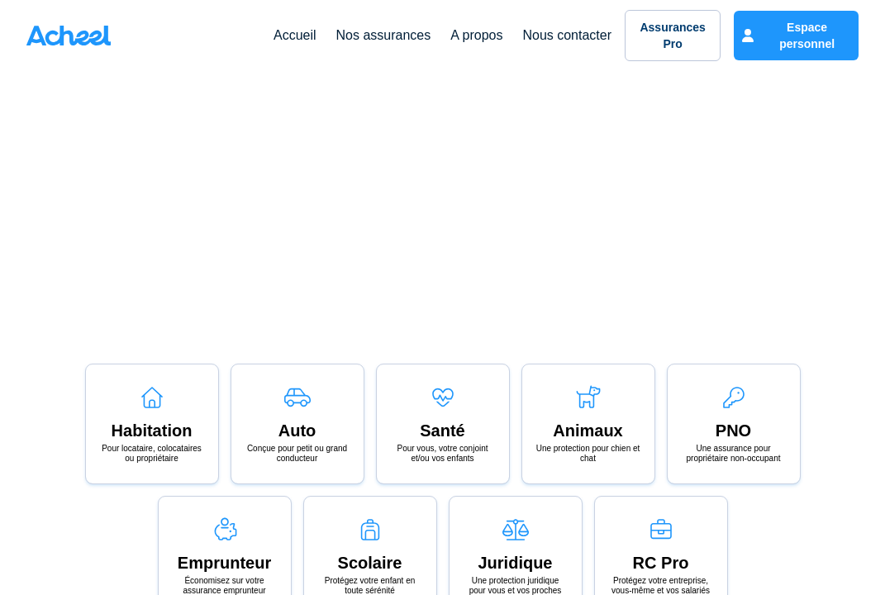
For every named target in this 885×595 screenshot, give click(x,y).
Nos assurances (383, 35)
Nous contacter (566, 35)
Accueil (295, 35)
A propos (476, 35)
